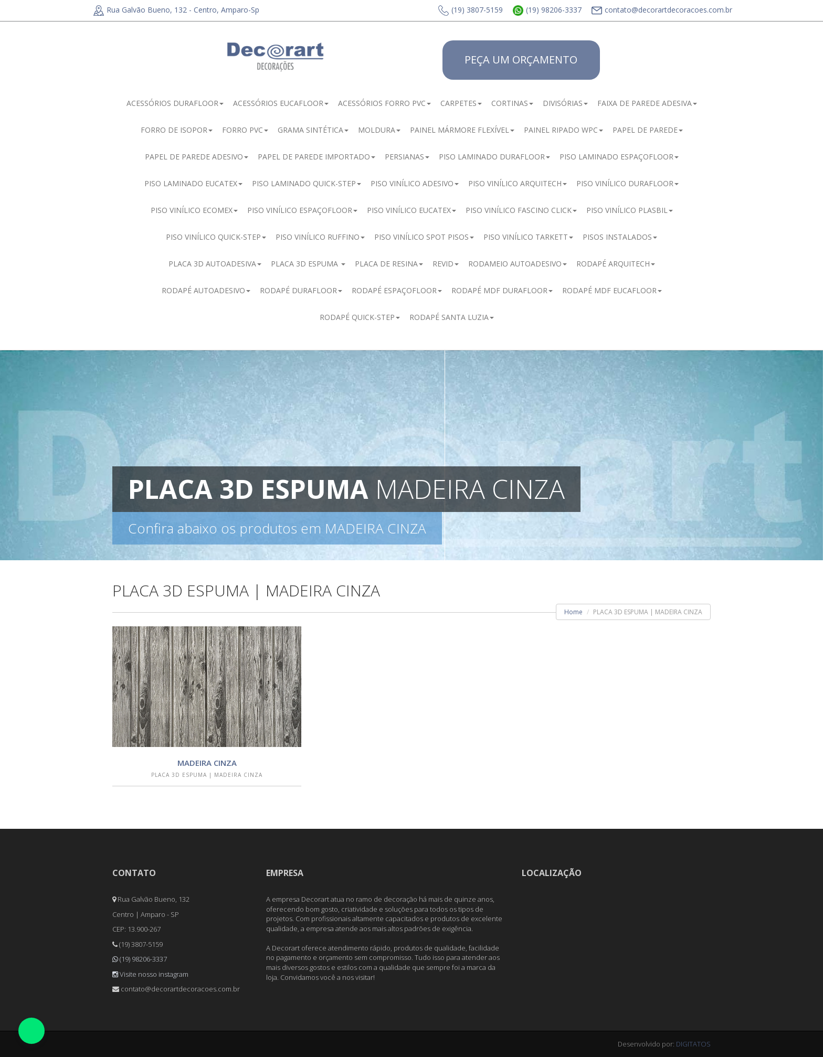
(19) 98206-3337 (547, 10)
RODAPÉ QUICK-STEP (360, 317)
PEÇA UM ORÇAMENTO (521, 59)
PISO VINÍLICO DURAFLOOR (627, 183)
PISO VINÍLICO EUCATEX (411, 210)
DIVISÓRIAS (565, 103)
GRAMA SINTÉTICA (313, 130)
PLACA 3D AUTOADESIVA (214, 264)
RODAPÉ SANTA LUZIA (451, 317)
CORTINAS (512, 103)
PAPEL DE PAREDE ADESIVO (196, 157)
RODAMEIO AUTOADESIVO (517, 264)
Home (573, 611)
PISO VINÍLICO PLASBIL (629, 210)
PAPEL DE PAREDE (648, 130)
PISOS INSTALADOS (620, 237)
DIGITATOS (693, 1044)
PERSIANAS (407, 157)
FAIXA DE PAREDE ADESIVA (647, 103)
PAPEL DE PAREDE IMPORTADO (316, 157)
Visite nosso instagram (150, 974)
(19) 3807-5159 (470, 10)
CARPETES (461, 103)
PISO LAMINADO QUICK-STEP (306, 183)
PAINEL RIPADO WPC (563, 130)
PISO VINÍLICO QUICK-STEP (216, 237)
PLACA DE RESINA (389, 264)
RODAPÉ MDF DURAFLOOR (502, 290)
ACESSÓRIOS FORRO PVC (384, 103)
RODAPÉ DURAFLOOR (301, 290)
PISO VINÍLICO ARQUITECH (517, 183)
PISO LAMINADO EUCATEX (193, 183)
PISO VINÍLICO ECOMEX (194, 210)
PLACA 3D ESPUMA (308, 264)
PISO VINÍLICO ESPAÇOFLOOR (302, 210)
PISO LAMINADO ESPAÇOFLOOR (619, 157)
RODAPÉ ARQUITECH (615, 264)
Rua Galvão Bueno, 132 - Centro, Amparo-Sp (176, 10)
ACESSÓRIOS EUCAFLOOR (281, 103)
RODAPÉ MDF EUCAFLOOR (612, 290)
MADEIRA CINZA (207, 762)
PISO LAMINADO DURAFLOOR (494, 157)
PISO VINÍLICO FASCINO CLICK (521, 210)
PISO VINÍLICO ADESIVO (415, 183)
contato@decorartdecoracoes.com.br (662, 10)
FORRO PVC (245, 130)
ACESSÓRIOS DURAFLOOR (175, 103)
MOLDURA (379, 130)
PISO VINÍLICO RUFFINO (320, 237)
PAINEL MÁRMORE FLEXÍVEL (462, 130)
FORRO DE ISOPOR (177, 130)
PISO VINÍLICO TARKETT (528, 237)
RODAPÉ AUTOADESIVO (206, 290)
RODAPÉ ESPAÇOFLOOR (397, 290)
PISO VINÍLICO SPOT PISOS (424, 237)
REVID (445, 264)
